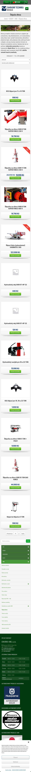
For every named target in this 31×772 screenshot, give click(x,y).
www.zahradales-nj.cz (8, 649)
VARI (16, 562)
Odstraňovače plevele (6, 587)
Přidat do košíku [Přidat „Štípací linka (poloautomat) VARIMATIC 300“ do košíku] (15, 255)
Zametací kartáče (5, 628)
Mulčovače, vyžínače (6, 580)
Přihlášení (7, 2)
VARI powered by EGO (6, 624)
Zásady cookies (8, 770)
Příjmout (16, 757)
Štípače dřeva (4, 609)
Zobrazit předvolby (15, 766)
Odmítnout (15, 762)
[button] (28, 742)
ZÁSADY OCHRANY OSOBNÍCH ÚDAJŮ (19, 770)
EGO (16, 547)
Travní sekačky (5, 617)
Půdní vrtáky (4, 595)
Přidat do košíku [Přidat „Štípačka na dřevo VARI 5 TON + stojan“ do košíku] (15, 449)
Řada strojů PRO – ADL (6, 598)
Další (23, 533)
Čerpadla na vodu (5, 569)
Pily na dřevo (4, 591)
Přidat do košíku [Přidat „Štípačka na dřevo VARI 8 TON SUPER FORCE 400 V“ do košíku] (15, 216)
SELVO (16, 558)
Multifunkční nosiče (15, 584)
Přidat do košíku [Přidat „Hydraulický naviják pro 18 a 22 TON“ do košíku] (15, 371)
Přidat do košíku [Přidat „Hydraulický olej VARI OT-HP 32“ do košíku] (15, 294)
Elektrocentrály (5, 572)
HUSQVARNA (16, 554)
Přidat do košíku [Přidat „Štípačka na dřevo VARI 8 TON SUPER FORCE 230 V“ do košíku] (15, 139)
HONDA (16, 551)
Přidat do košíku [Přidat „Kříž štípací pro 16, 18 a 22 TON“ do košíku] (15, 410)
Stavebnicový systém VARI (15, 606)
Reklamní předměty (6, 602)
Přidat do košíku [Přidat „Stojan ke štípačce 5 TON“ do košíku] (15, 526)
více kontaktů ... (7, 651)
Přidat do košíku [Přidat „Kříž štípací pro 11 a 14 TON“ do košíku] (15, 100)
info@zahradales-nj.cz (9, 648)
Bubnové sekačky (5, 565)
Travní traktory (5, 620)
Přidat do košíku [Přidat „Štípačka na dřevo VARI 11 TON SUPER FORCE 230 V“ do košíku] (15, 178)
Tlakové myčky (5, 613)
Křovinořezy (4, 576)
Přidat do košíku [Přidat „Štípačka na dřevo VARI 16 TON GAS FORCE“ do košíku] (15, 487)
